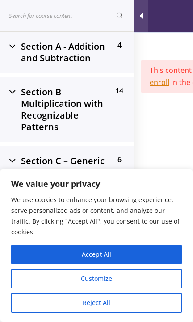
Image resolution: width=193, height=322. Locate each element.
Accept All (96, 254)
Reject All (96, 302)
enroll (159, 82)
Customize (96, 278)
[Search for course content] (119, 15)
